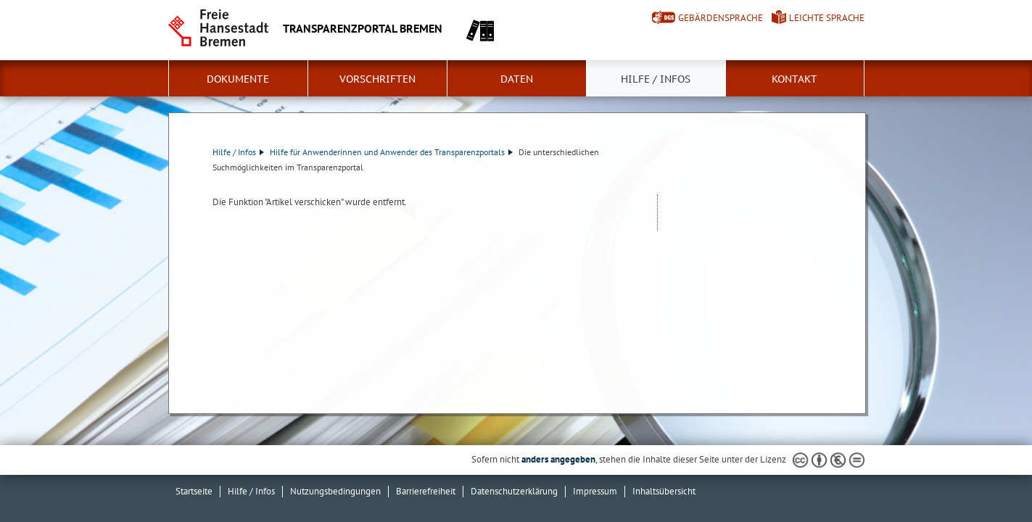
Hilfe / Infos (655, 79)
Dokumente (238, 79)
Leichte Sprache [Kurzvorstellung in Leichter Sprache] (826, 18)
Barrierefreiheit (425, 491)
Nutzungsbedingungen (335, 491)
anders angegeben (558, 459)
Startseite (194, 491)
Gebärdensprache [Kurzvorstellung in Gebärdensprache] (720, 18)
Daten (516, 79)
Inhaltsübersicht (663, 491)
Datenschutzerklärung (514, 491)
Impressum (595, 491)
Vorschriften (377, 79)
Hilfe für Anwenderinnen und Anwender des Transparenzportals (391, 151)
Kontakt (794, 79)
